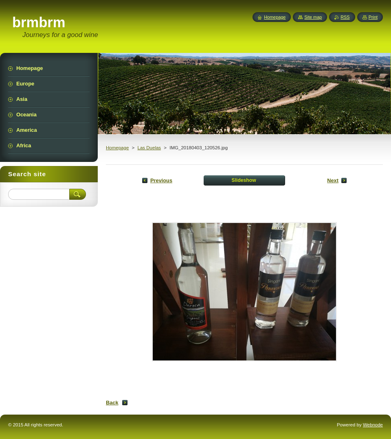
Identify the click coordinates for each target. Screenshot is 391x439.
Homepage (117, 147)
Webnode (373, 424)
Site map (313, 17)
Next (332, 180)
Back (112, 403)
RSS (344, 17)
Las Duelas (149, 147)
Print (373, 17)
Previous (161, 180)
